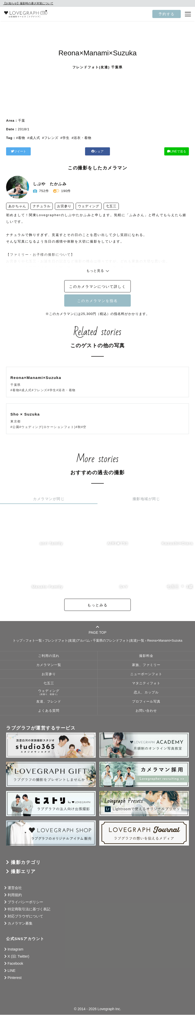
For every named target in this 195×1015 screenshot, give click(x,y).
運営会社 (15, 888)
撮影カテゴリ (26, 862)
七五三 (48, 683)
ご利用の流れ (48, 656)
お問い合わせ (146, 711)
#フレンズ (50, 138)
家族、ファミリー (146, 665)
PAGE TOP (97, 630)
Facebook (15, 964)
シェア (97, 151)
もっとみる (97, 605)
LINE (11, 971)
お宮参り (49, 674)
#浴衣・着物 (81, 138)
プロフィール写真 (146, 702)
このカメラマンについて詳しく (97, 287)
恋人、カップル (146, 692)
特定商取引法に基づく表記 (29, 909)
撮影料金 (146, 656)
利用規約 (15, 895)
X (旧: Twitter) (18, 957)
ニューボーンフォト (146, 674)
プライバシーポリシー (25, 902)
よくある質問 (48, 711)
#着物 (20, 138)
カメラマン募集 (20, 924)
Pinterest (15, 978)
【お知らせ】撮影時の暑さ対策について (28, 3)
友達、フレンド (48, 702)
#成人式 (33, 138)
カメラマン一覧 (48, 665)
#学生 (65, 138)
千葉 (21, 120)
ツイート (35, 151)
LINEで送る (160, 151)
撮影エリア (23, 871)
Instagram (15, 949)
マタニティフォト (146, 683)
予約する (166, 14)
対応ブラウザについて (25, 916)
